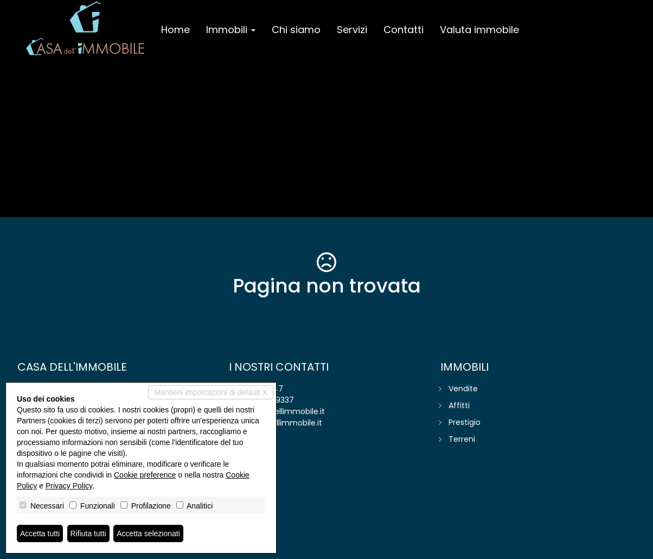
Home (175, 29)
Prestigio (465, 422)
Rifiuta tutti (88, 533)
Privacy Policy (69, 485)
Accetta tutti (40, 533)
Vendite (463, 388)
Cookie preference (145, 475)
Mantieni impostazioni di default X (210, 392)
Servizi (352, 29)
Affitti (459, 405)
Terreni (462, 439)
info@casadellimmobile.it (277, 411)
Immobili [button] (230, 29)
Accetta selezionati (148, 533)
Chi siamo (296, 29)
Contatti (403, 29)
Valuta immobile (479, 29)
